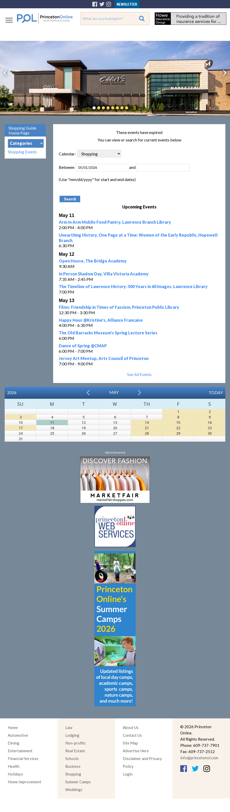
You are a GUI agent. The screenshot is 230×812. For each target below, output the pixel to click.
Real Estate (75, 750)
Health (13, 766)
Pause (134, 108)
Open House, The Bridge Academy (93, 260)
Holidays (15, 774)
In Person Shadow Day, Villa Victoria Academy (104, 273)
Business (72, 766)
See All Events (139, 374)
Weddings (74, 789)
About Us (130, 727)
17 (21, 427)
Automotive (18, 735)
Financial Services (23, 758)
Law (68, 727)
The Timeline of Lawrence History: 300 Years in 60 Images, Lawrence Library (133, 286)
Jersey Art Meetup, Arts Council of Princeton (104, 358)
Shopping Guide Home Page (22, 130)
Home (13, 727)
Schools (72, 758)
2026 (12, 392)
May (114, 392)
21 (147, 427)
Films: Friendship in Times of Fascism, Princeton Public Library (119, 307)
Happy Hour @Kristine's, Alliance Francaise (101, 320)
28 (147, 433)
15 (178, 422)
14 (147, 422)
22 (178, 427)
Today (216, 392)
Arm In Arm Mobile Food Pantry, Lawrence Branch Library (115, 222)
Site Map (130, 743)
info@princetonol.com (199, 757)
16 (210, 422)
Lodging (72, 735)
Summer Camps (78, 781)
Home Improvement (24, 781)
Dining (13, 743)
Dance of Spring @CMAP (83, 345)
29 (178, 433)
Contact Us (132, 735)
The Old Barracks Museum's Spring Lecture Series (108, 332)
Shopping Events (22, 151)
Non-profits (75, 743)
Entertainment (20, 750)
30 (210, 433)
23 (210, 427)
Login (128, 774)
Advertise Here (136, 750)
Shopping (73, 774)
